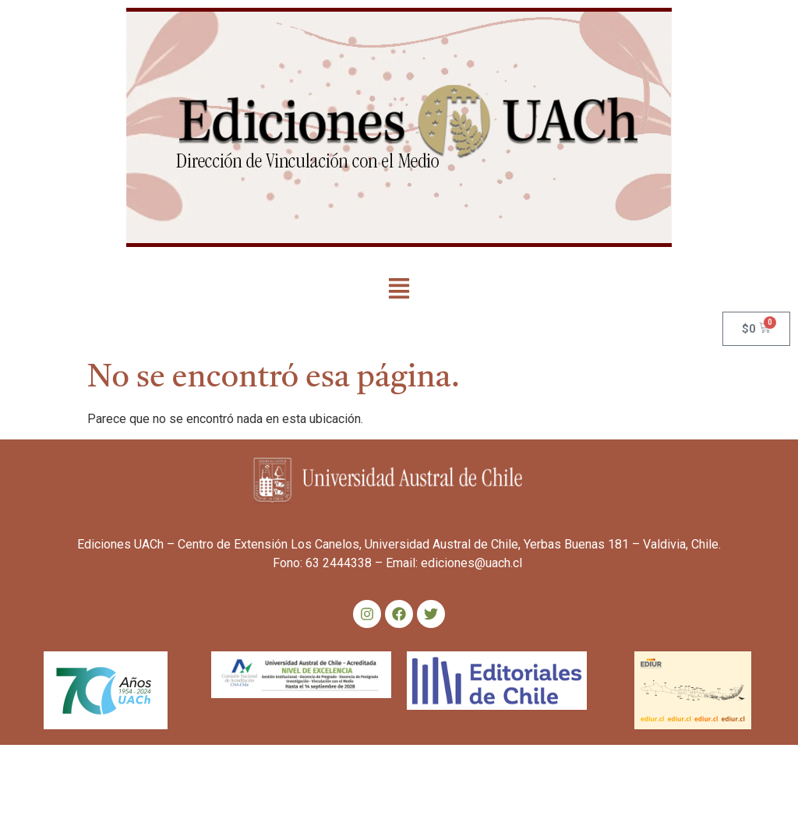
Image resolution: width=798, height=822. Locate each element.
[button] (399, 290)
